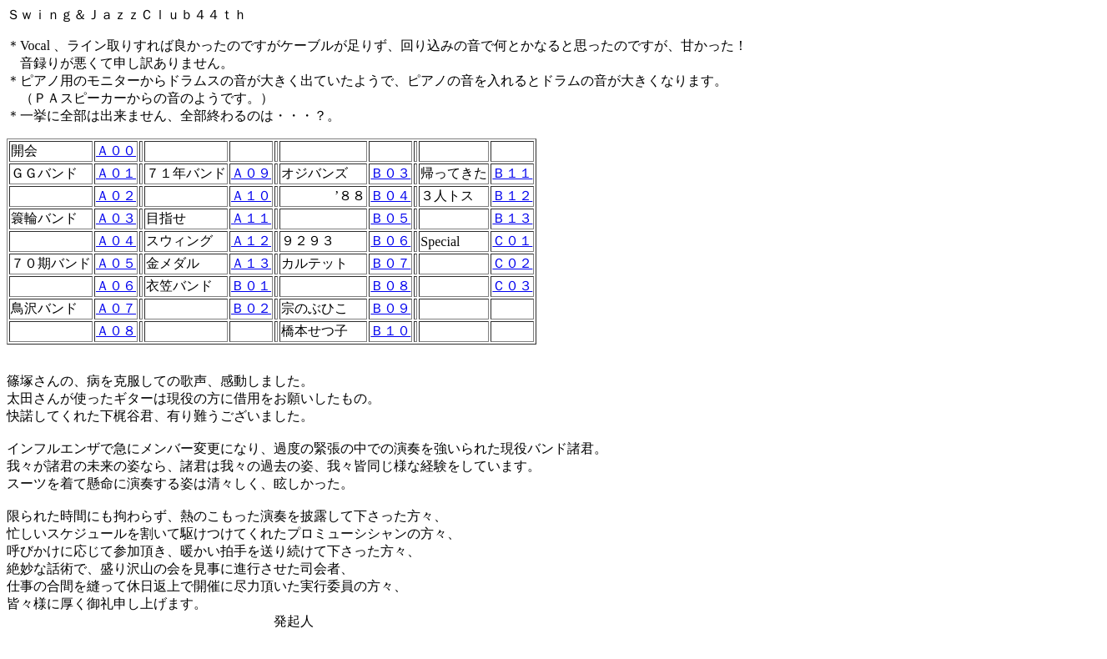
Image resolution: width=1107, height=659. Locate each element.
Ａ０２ (116, 196)
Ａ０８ (116, 331)
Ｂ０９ (390, 308)
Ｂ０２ (251, 308)
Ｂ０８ (390, 286)
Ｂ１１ (512, 173)
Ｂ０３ (390, 173)
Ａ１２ (251, 241)
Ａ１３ (251, 263)
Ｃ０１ (512, 241)
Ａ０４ (116, 241)
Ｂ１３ (512, 218)
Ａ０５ (116, 263)
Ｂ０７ (390, 263)
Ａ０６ (116, 286)
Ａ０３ (116, 218)
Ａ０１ (116, 173)
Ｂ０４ (390, 196)
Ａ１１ (251, 218)
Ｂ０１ (251, 286)
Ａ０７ (116, 308)
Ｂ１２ (512, 196)
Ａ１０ (251, 196)
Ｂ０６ (390, 241)
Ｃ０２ (512, 263)
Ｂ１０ (390, 331)
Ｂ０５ (390, 218)
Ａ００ (116, 150)
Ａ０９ (251, 173)
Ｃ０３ (512, 286)
